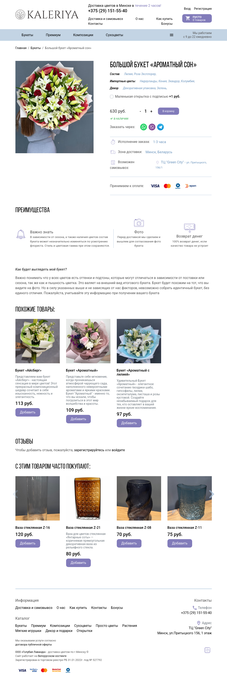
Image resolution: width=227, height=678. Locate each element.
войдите (118, 450)
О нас (140, 19)
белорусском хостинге (52, 655)
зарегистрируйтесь (89, 450)
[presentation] (15, 494)
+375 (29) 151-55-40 (196, 613)
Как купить (164, 19)
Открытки (84, 631)
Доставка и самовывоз (105, 19)
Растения (129, 626)
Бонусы (167, 24)
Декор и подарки (59, 631)
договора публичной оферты (33, 644)
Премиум (53, 35)
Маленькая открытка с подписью (147, 96)
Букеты (27, 35)
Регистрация (203, 8)
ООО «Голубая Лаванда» (30, 651)
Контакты (95, 24)
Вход (187, 8)
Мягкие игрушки (28, 631)
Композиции (83, 35)
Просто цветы (107, 626)
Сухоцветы (114, 35)
